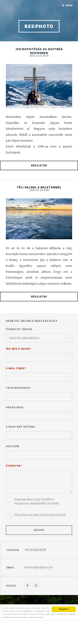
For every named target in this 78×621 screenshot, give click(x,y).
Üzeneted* (14, 466)
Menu (69, 5)
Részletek (39, 165)
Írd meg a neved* (18, 348)
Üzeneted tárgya (19, 329)
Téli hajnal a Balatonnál (39, 187)
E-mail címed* (16, 368)
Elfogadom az (40, 515)
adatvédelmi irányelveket (49, 515)
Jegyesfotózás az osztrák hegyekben (38, 51)
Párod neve (15, 407)
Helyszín (12, 446)
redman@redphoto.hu (38, 567)
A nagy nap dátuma (20, 426)
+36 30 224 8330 (35, 550)
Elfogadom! (63, 609)
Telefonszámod (18, 388)
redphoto (39, 26)
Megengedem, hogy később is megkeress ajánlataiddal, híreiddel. (37, 501)
